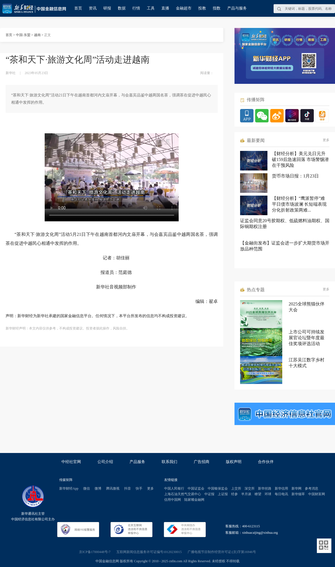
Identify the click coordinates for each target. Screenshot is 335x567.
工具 (151, 8)
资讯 (93, 8)
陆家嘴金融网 (194, 500)
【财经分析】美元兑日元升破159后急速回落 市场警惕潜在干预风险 (300, 159)
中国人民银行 (174, 488)
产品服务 (137, 462)
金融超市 (184, 8)
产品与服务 (237, 8)
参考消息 (311, 488)
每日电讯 (281, 494)
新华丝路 (264, 488)
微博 (98, 488)
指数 (217, 8)
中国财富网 (316, 494)
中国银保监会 (218, 488)
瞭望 (258, 494)
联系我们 (169, 462)
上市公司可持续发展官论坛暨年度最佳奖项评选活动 (306, 337)
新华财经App (68, 488)
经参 (234, 494)
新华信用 (281, 488)
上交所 (236, 488)
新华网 (296, 488)
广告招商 (201, 462)
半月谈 (246, 494)
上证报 (223, 494)
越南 (37, 35)
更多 (326, 140)
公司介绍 (105, 462)
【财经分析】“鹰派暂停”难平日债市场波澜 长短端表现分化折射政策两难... (299, 204)
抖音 (127, 488)
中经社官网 (71, 462)
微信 (86, 488)
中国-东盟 (23, 35)
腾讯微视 (112, 488)
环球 (268, 494)
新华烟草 (298, 494)
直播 (165, 8)
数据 (122, 8)
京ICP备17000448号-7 (95, 552)
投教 (202, 8)
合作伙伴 (266, 462)
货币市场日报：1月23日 (295, 176)
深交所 (250, 488)
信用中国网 (172, 500)
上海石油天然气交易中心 (182, 494)
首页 (78, 8)
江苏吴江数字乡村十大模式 (306, 362)
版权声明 (233, 462)
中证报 (209, 494)
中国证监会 (196, 488)
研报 (107, 8)
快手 (139, 488)
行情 (136, 8)
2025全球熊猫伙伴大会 (306, 307)
